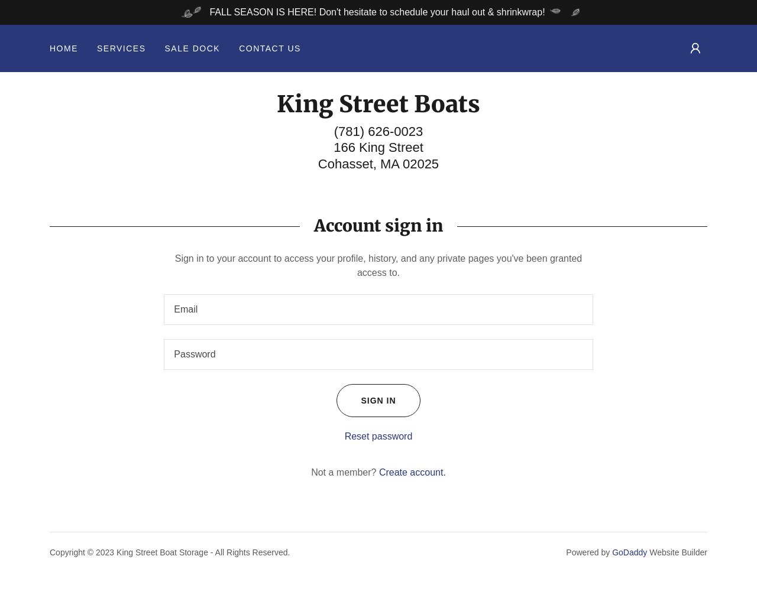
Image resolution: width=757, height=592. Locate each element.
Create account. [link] (412, 472)
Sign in (366, 400)
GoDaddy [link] (629, 552)
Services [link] (121, 48)
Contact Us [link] (270, 48)
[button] (695, 48)
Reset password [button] (379, 436)
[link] (378, 109)
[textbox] (378, 309)
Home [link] (64, 48)
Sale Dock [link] (193, 48)
